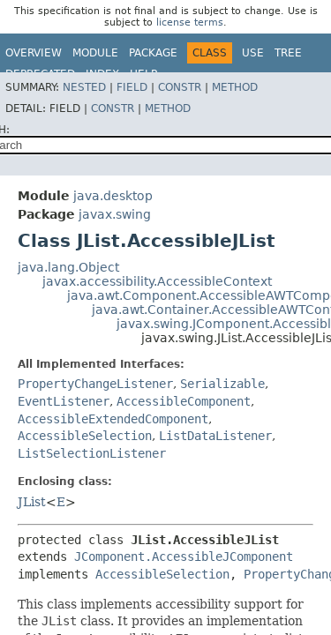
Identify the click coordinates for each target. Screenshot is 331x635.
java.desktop (113, 196)
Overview (33, 53)
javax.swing (115, 214)
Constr (179, 87)
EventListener (63, 401)
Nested (84, 87)
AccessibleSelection (85, 436)
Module (95, 53)
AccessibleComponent (184, 401)
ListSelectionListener (92, 453)
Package (153, 53)
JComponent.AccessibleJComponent (183, 556)
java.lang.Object (68, 267)
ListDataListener (215, 436)
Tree (288, 53)
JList (32, 502)
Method (235, 87)
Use (253, 53)
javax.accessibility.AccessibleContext (157, 281)
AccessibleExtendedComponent (113, 419)
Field (132, 87)
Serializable (222, 384)
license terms (189, 22)
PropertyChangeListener (95, 384)
